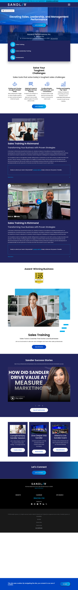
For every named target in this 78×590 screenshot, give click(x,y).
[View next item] (42, 405)
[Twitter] (46, 504)
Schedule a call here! (52, 1)
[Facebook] (31, 504)
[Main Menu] (69, 5)
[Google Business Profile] (40, 504)
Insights (18, 495)
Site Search (59, 495)
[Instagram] (34, 504)
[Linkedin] (43, 504)
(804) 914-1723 (40, 36)
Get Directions (54, 38)
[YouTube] (37, 504)
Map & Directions (39, 488)
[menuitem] (39, 516)
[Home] (17, 4)
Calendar (39, 495)
